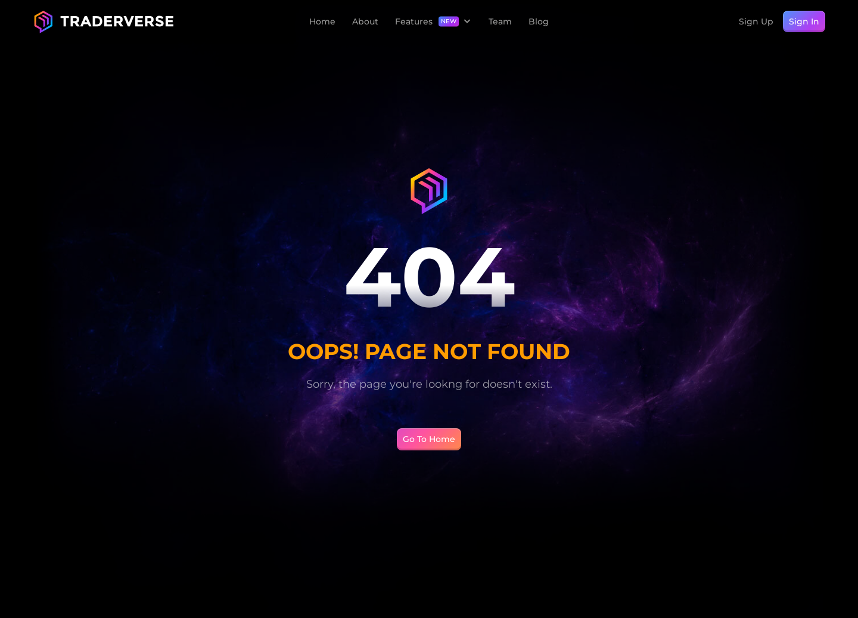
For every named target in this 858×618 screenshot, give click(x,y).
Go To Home (429, 439)
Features (414, 22)
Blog (539, 21)
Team (500, 21)
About (365, 21)
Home (322, 21)
